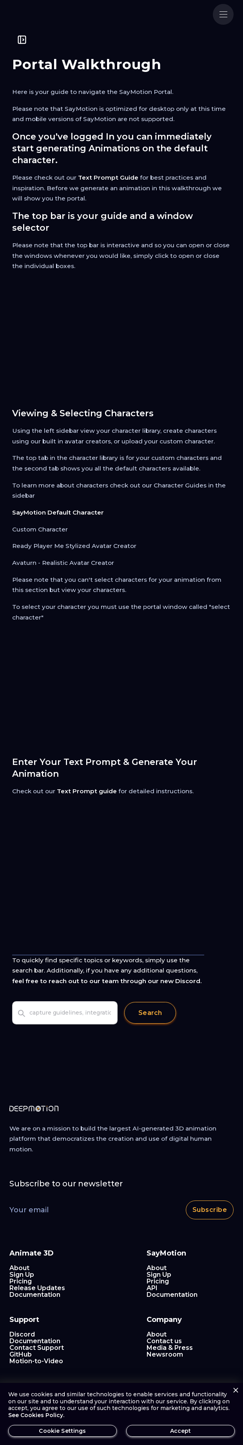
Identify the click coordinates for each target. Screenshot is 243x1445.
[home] (46, 14)
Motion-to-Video (36, 1361)
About (19, 1268)
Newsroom (165, 1354)
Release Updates (37, 1288)
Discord (22, 1334)
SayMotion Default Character (58, 512)
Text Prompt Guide (108, 177)
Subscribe (209, 1210)
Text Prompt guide (87, 791)
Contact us (164, 1341)
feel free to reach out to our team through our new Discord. (107, 981)
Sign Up (21, 1274)
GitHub (20, 1354)
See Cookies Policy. (36, 1415)
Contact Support (36, 1347)
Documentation (34, 1294)
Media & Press (170, 1347)
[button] (223, 14)
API (152, 1288)
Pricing (20, 1281)
